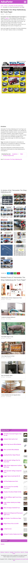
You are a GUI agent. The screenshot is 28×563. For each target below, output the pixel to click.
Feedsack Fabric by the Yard (10, 439)
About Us (22, 552)
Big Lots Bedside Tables (6, 375)
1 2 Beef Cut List (7, 529)
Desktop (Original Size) (8, 155)
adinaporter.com (19, 559)
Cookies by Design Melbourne (8, 317)
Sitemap (2, 552)
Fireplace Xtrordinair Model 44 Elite (12, 492)
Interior (2, 14)
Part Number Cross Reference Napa (12, 518)
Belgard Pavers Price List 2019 (11, 523)
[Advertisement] (14, 46)
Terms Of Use (17, 552)
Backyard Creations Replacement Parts (13, 534)
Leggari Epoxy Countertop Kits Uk (12, 476)
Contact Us (7, 552)
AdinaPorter (7, 1)
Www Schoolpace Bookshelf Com (12, 507)
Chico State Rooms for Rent (7, 356)
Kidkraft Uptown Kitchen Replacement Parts (11, 297)
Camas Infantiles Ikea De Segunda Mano (10, 395)
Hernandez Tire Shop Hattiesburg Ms (13, 159)
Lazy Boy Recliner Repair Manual (12, 455)
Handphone (15, 154)
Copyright (12, 552)
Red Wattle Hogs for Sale (7, 336)
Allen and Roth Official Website (11, 449)
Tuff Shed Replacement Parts (11, 481)
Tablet (21, 154)
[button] (25, 2)
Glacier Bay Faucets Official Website (12, 444)
